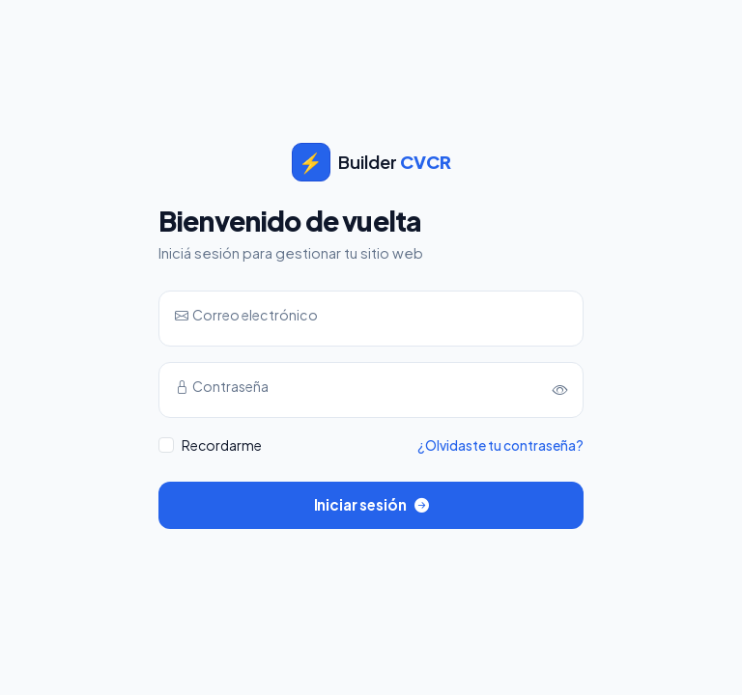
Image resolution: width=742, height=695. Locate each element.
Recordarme (222, 445)
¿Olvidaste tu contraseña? (500, 445)
